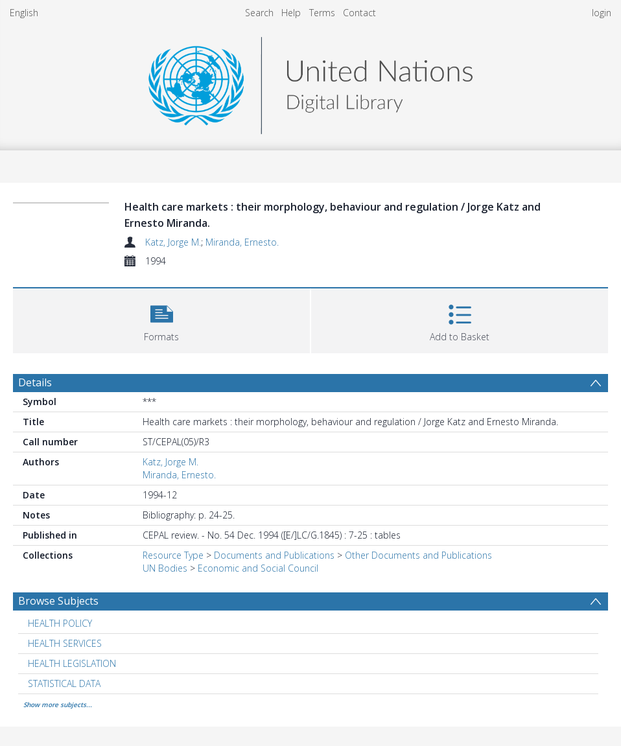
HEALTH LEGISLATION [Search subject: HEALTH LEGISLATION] (72, 663)
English (24, 12)
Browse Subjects (58, 601)
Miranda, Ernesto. (242, 242)
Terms (322, 12)
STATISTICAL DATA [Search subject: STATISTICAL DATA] (64, 683)
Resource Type (173, 555)
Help (291, 12)
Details (35, 382)
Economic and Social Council (258, 568)
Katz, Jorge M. (173, 242)
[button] (161, 319)
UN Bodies (165, 568)
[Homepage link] (310, 82)
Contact (359, 12)
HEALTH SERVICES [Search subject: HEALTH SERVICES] (65, 643)
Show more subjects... (57, 704)
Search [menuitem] (259, 12)
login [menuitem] (601, 12)
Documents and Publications (274, 555)
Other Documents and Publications (418, 555)
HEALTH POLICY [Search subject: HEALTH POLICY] (60, 623)
